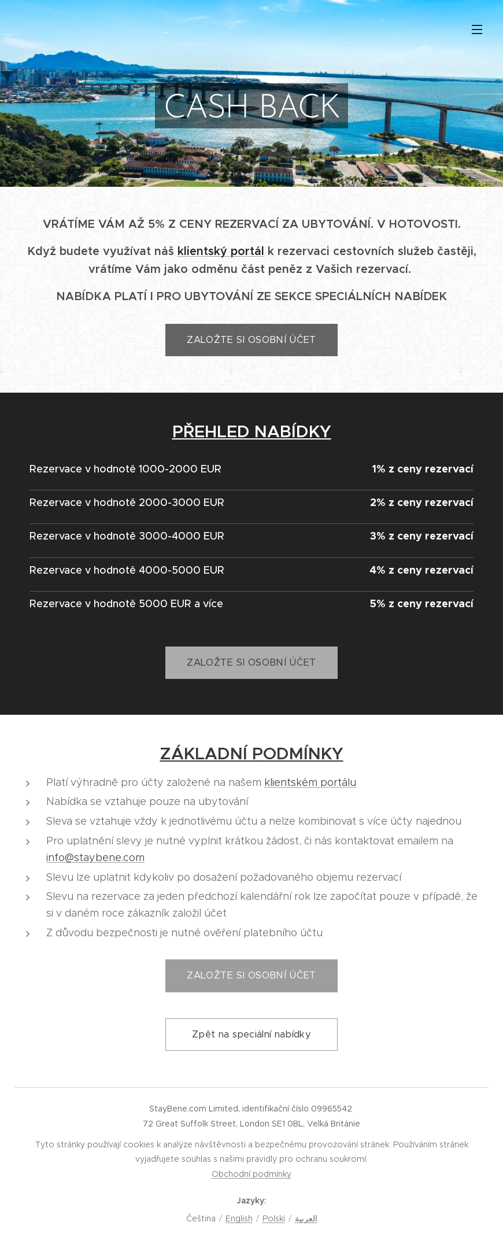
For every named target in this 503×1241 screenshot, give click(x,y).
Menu (477, 29)
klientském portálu (310, 782)
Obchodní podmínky (251, 1174)
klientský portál (220, 251)
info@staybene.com (95, 857)
